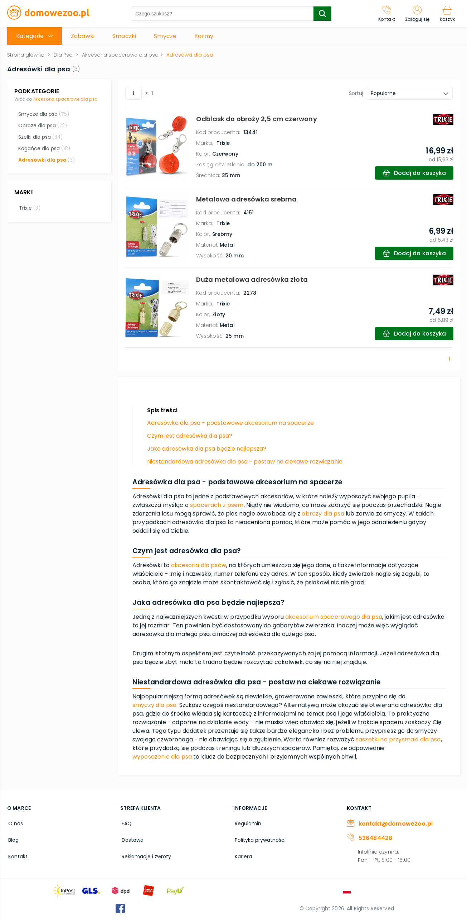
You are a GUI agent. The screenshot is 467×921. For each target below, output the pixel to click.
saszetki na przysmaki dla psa (398, 739)
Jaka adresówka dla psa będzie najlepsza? (206, 449)
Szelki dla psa (40, 137)
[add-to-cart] (413, 173)
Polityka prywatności (258, 838)
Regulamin (246, 823)
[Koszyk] (446, 13)
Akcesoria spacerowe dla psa (65, 99)
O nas (14, 823)
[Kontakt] (383, 13)
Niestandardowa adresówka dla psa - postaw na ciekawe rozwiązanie (244, 461)
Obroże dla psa (42, 125)
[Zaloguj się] (415, 13)
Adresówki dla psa (46, 159)
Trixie (28, 206)
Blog (12, 838)
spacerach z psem (217, 505)
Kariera (241, 854)
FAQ (125, 823)
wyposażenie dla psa (162, 757)
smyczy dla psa (154, 705)
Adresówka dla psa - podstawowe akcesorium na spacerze (230, 423)
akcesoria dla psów (198, 565)
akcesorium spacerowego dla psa (333, 617)
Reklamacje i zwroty (145, 854)
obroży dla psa (323, 513)
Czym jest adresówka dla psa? (189, 436)
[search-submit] (321, 13)
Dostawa (131, 838)
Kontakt (16, 854)
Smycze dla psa (43, 114)
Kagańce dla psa (44, 148)
